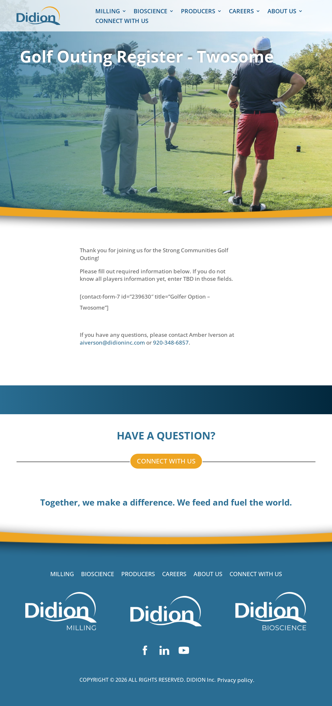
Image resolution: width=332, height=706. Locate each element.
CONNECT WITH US (121, 21)
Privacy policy (235, 680)
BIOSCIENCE (150, 12)
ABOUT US (281, 12)
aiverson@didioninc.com (112, 342)
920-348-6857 (171, 342)
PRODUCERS (198, 12)
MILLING (107, 12)
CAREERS (241, 12)
